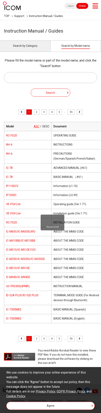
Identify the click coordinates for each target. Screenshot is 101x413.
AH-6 (9, 144)
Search (50, 92)
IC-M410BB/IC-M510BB (20, 240)
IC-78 (9, 167)
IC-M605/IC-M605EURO (20, 231)
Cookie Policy (15, 396)
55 (71, 112)
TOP (6, 16)
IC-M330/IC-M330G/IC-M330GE (25, 259)
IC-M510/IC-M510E (18, 268)
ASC (36, 126)
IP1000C (11, 195)
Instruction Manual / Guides (46, 16)
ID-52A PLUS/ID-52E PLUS (22, 295)
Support (19, 16)
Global (82, 6)
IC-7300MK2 (13, 309)
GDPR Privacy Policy (71, 391)
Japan (70, 6)
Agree (50, 405)
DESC (45, 126)
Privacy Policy (45, 391)
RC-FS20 (11, 135)
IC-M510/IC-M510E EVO (21, 249)
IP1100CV (12, 186)
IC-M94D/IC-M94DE (18, 277)
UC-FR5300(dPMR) (18, 286)
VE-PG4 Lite (13, 204)
